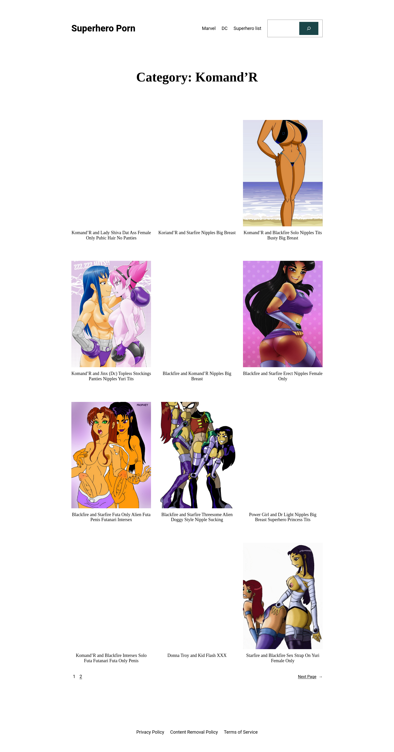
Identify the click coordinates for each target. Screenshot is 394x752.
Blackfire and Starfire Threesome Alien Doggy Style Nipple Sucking (197, 517)
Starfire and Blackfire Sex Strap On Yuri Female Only (282, 658)
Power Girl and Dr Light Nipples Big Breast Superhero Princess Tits (282, 517)
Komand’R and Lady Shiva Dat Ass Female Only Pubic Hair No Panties (111, 235)
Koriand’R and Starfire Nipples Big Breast (196, 232)
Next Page (310, 677)
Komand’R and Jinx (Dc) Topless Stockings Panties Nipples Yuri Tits (111, 376)
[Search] (308, 28)
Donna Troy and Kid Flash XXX (197, 655)
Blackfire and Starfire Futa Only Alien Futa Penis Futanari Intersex (111, 517)
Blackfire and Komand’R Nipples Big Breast (197, 376)
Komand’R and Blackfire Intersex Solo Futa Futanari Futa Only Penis (111, 658)
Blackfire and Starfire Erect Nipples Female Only (282, 376)
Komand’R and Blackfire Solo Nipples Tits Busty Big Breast (283, 235)
